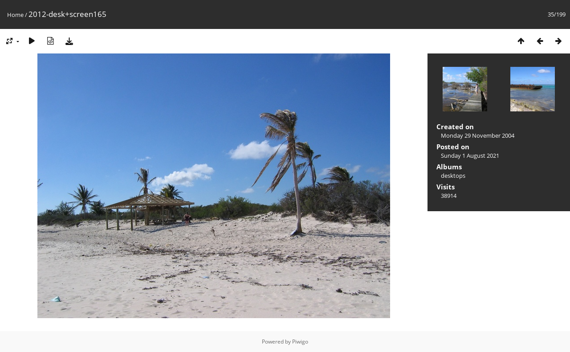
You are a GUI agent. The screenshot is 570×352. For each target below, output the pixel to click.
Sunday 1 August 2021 (470, 155)
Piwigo (300, 341)
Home (15, 15)
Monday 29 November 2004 (477, 135)
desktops (453, 176)
